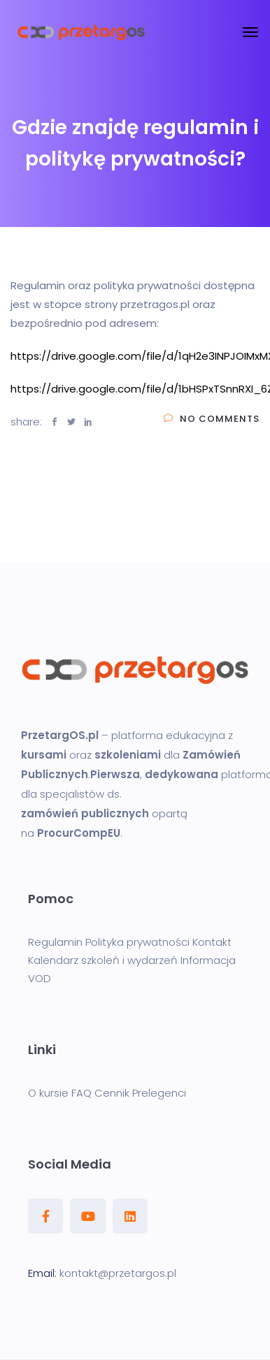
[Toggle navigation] (250, 32)
